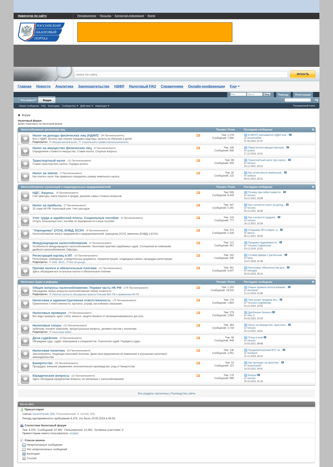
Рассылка (105, 15)
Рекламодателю (86, 15)
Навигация (101, 106)
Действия (85, 106)
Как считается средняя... (262, 217)
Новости (43, 86)
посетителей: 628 (43, 413)
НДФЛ (119, 86)
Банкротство (42, 363)
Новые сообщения (29, 106)
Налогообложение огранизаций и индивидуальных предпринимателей (66, 186)
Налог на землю (45, 173)
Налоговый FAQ (142, 86)
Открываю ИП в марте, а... (263, 229)
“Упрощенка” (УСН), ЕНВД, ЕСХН (58, 230)
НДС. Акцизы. (43, 192)
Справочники (172, 86)
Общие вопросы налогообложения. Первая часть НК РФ (76, 287)
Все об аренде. (77, 262)
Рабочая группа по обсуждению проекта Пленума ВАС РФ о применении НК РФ (95, 294)
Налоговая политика (48, 350)
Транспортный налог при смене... (267, 160)
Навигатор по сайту (32, 15)
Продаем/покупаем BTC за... (265, 350)
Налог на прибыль (47, 205)
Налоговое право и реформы (39, 281)
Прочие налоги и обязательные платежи (64, 268)
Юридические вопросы (50, 375)
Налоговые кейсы (61, 332)
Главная (24, 86)
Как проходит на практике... (264, 362)
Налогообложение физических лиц (43, 129)
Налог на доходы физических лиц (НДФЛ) (65, 135)
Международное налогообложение (59, 243)
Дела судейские (45, 338)
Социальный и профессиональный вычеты (105, 142)
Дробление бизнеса (259, 312)
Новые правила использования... (267, 287)
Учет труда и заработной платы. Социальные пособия (75, 218)
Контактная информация (129, 15)
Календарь (54, 106)
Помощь (283, 94)
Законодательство (94, 86)
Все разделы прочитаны (153, 393)
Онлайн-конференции (206, 86)
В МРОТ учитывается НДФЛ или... (268, 135)
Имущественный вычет (64, 142)
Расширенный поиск (304, 105)
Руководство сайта (183, 393)
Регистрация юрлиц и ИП (52, 255)
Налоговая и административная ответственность (71, 300)
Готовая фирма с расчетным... (266, 255)
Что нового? (28, 100)
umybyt (73, 433)
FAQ (43, 106)
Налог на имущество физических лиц (62, 148)
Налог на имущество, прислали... (267, 324)
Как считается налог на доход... (266, 204)
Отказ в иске (255, 337)
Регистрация (303, 94)
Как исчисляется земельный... (266, 172)
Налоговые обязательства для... (267, 267)
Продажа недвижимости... (263, 242)
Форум (151, 15)
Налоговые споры (46, 325)
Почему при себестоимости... (265, 192)
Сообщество (69, 106)
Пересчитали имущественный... (267, 147)
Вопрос (252, 375)
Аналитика (64, 86)
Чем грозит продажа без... (263, 299)
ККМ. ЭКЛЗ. (58, 262)
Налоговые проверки (49, 313)
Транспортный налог (48, 160)
